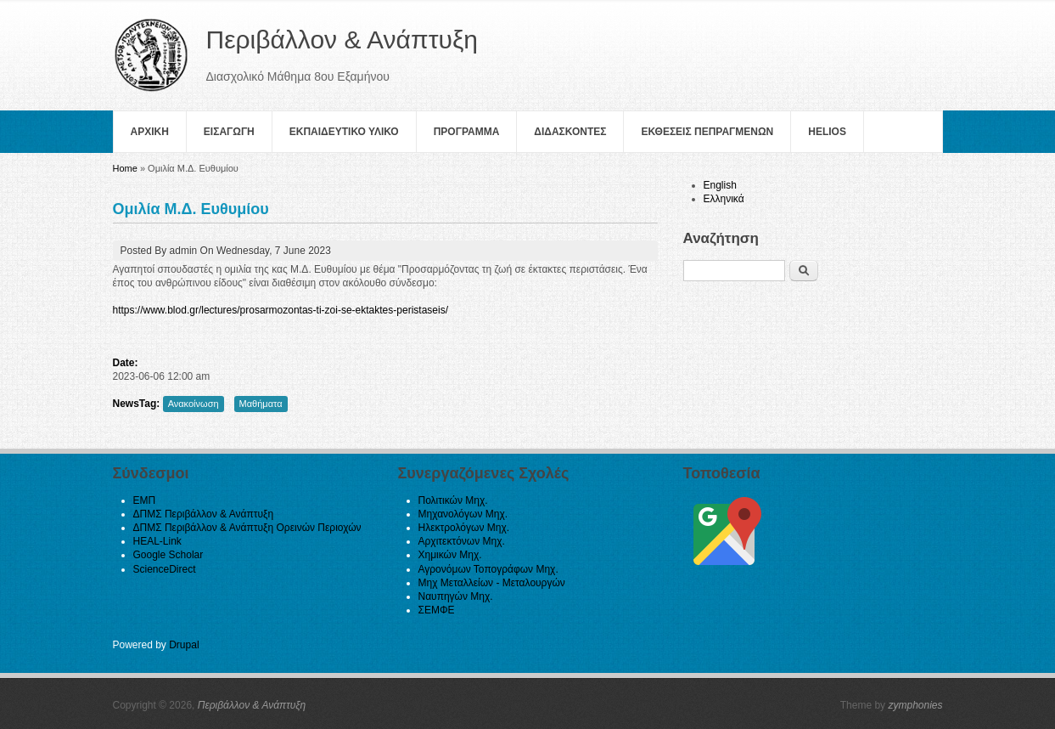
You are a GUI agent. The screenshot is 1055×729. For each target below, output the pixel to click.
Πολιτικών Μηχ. (453, 500)
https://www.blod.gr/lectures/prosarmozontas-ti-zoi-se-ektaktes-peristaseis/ (280, 310)
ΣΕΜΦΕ (436, 610)
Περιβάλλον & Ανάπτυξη (252, 705)
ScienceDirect (164, 569)
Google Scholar (168, 555)
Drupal (184, 645)
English (720, 185)
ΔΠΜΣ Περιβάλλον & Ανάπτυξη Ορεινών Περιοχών (247, 528)
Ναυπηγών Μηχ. (455, 596)
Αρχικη (150, 132)
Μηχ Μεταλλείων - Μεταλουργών (491, 583)
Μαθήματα (261, 403)
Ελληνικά (724, 199)
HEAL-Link (157, 541)
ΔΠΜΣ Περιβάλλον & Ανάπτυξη (203, 514)
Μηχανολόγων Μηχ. (463, 514)
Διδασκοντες (570, 132)
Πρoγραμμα (467, 132)
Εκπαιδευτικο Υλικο (344, 132)
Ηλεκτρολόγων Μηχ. (464, 528)
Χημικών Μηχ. (450, 555)
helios (827, 132)
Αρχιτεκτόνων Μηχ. (461, 541)
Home (125, 168)
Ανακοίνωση (193, 403)
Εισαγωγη (229, 132)
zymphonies (915, 705)
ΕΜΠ (144, 500)
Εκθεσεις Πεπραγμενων (707, 132)
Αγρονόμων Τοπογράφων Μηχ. (488, 569)
